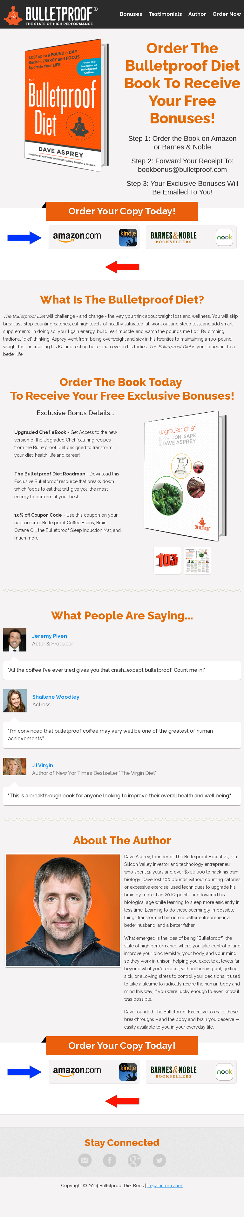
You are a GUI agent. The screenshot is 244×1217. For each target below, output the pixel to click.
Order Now (227, 14)
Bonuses (131, 14)
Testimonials (165, 14)
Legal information (165, 1185)
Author (197, 14)
